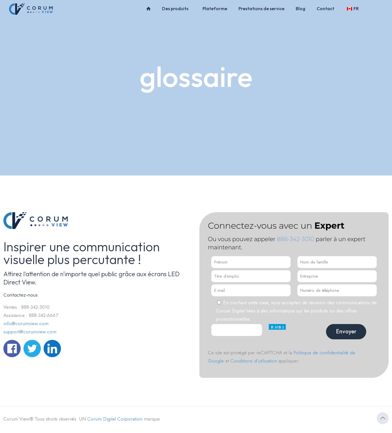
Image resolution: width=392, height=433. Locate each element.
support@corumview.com (29, 331)
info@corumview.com (25, 323)
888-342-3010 (295, 239)
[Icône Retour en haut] (383, 418)
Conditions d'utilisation (253, 360)
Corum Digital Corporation (114, 418)
